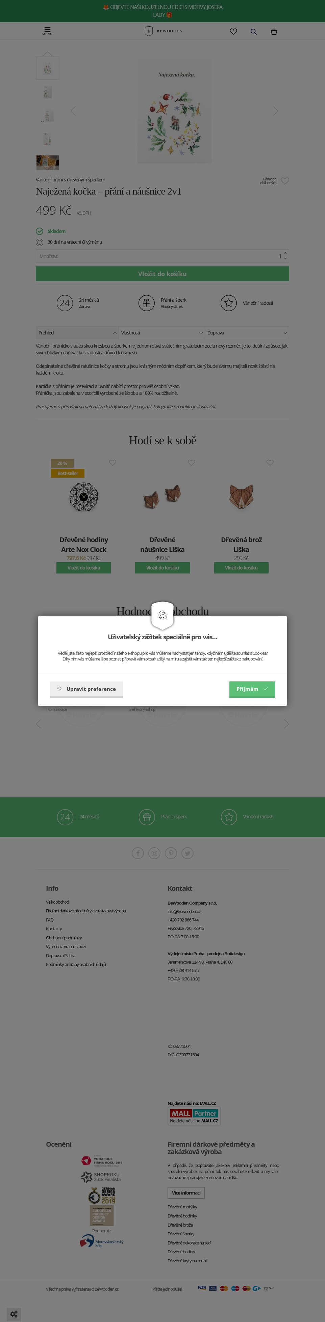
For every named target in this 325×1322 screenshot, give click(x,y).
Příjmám (252, 688)
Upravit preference (86, 688)
